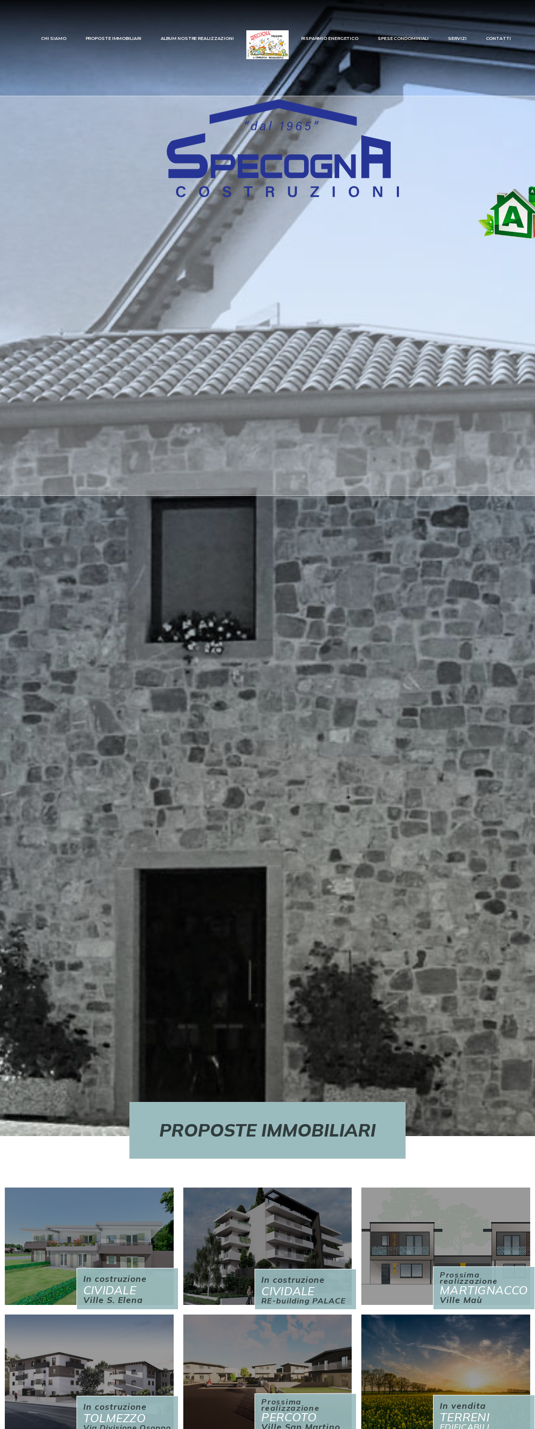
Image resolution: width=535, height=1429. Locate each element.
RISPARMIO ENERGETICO (329, 38)
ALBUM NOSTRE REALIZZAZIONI (197, 38)
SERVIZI (457, 38)
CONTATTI (498, 38)
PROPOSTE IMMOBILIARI (113, 38)
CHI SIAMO (53, 38)
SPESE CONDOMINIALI (403, 38)
